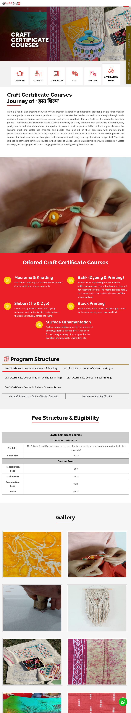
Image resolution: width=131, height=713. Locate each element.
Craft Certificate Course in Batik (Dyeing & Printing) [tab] (33, 377)
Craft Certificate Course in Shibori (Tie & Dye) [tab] (88, 368)
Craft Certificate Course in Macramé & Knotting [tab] (31, 368)
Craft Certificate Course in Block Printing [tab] (89, 377)
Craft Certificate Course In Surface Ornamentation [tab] (33, 387)
